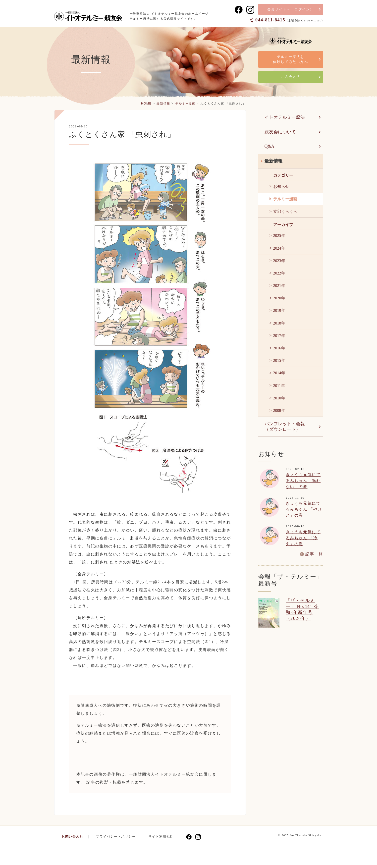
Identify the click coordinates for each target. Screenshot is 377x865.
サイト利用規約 (161, 836)
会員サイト (290, 9)
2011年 (279, 385)
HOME (146, 103)
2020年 (279, 298)
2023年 (279, 261)
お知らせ (281, 186)
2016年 (279, 348)
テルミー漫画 (185, 103)
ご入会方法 (290, 77)
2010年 (279, 398)
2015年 (279, 360)
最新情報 (163, 103)
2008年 (279, 410)
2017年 (279, 335)
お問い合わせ (72, 836)
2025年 (279, 235)
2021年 (279, 285)
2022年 (279, 273)
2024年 (279, 248)
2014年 (279, 373)
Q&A (269, 146)
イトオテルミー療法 (285, 117)
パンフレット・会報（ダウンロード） (285, 426)
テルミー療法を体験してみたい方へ (290, 59)
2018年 (279, 323)
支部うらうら (285, 211)
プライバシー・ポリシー (116, 836)
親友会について (280, 131)
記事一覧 (314, 554)
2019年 (279, 310)
